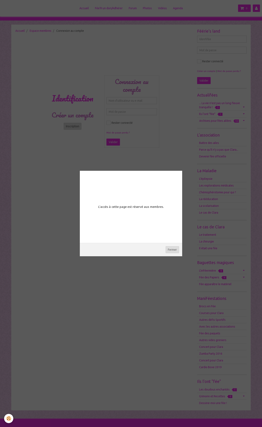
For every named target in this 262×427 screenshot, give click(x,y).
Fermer (172, 249)
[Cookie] (8, 418)
